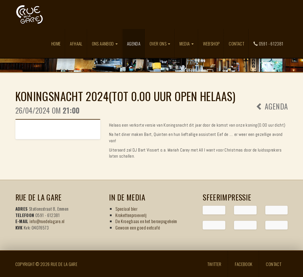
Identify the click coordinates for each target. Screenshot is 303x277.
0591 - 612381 (268, 43)
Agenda (136, 43)
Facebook (243, 264)
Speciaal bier (126, 208)
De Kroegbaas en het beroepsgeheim (146, 221)
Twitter (214, 264)
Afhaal (76, 43)
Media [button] (186, 43)
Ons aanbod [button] (105, 43)
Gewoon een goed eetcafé (137, 227)
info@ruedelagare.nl (47, 221)
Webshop (211, 43)
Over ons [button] (160, 43)
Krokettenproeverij (130, 215)
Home (56, 43)
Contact (236, 43)
